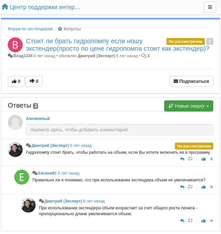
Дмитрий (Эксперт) (96, 56)
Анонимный (38, 118)
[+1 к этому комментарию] (204, 159)
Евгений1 (47, 173)
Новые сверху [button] (188, 106)
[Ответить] (182, 159)
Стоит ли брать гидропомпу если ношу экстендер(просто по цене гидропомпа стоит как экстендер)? (117, 44)
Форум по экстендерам (30, 28)
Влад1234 (22, 56)
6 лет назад (81, 145)
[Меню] (210, 7)
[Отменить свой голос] (211, 159)
